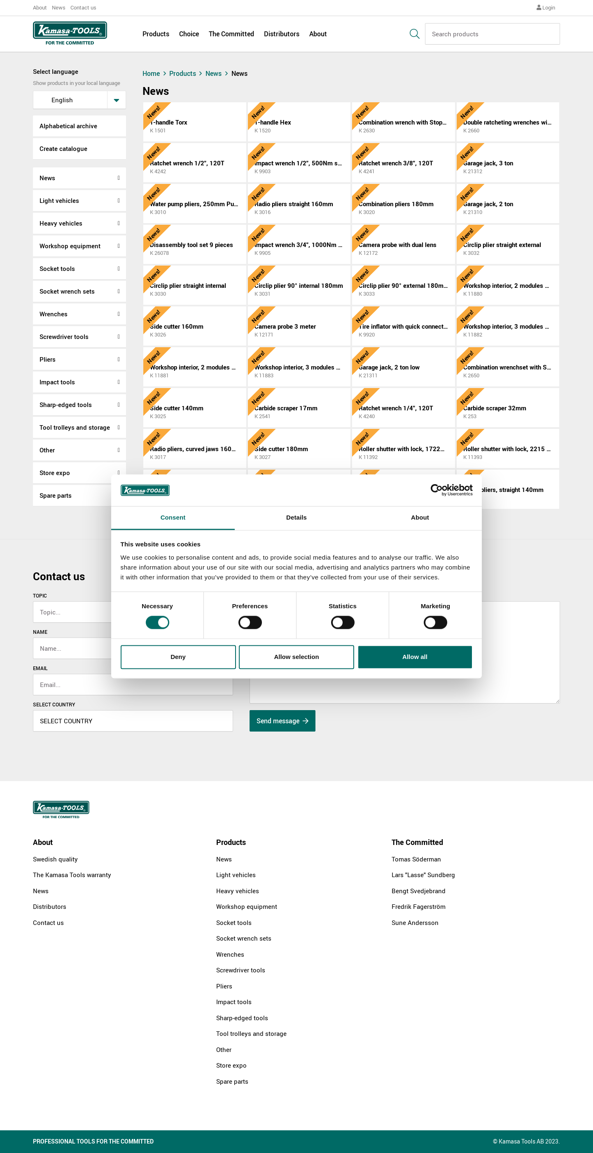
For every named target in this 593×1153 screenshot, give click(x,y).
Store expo (55, 472)
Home (155, 73)
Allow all (414, 656)
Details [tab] (296, 517)
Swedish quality (55, 859)
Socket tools (57, 268)
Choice (189, 33)
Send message (282, 720)
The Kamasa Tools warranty (72, 875)
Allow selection (296, 656)
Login (546, 7)
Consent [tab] (173, 517)
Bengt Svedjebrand (419, 891)
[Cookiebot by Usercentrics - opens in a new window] (437, 490)
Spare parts (56, 495)
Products (155, 33)
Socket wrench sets (67, 291)
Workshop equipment (70, 246)
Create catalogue (63, 148)
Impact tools (57, 382)
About (40, 7)
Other (47, 450)
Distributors (281, 33)
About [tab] (420, 517)
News (58, 7)
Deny (178, 656)
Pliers (48, 359)
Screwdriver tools (64, 336)
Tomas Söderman (416, 859)
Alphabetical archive (68, 126)
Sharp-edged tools (66, 404)
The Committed (231, 33)
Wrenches (54, 314)
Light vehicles (59, 200)
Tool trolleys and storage (75, 427)
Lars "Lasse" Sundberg (423, 875)
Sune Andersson (415, 922)
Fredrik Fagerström (419, 906)
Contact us (83, 7)
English (55, 100)
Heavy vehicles (61, 223)
